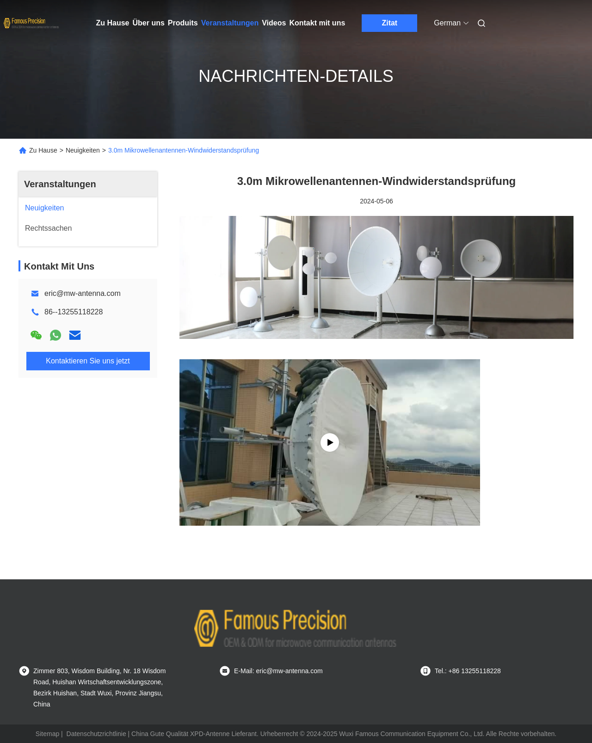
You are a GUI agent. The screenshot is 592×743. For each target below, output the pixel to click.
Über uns (149, 23)
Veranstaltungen (230, 23)
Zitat (389, 23)
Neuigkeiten (83, 150)
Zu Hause (113, 23)
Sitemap (47, 733)
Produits (183, 23)
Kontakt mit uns (317, 23)
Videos (274, 23)
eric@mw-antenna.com (82, 293)
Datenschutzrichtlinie (96, 733)
